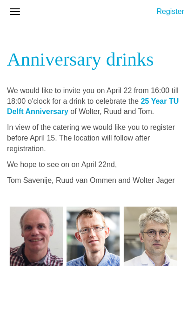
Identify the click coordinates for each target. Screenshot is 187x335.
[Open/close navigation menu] (15, 12)
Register (170, 11)
